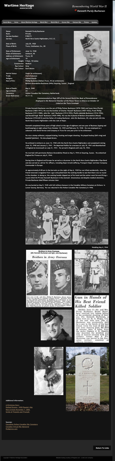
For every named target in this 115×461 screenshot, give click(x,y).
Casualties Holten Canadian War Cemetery (22, 424)
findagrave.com (11, 429)
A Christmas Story (12, 405)
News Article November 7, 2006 (18, 410)
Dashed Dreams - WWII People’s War (19, 407)
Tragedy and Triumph (21, 412)
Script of (9, 412)
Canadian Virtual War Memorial (17, 427)
